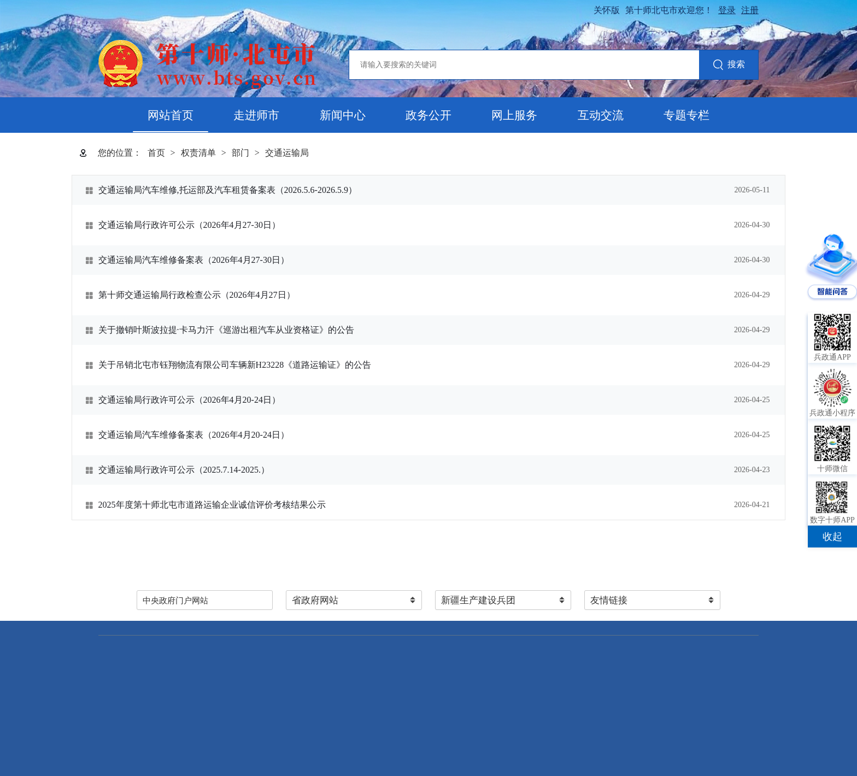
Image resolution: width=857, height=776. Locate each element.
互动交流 (601, 115)
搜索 (729, 65)
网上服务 (514, 115)
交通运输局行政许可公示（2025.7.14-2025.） (183, 469)
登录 (727, 10)
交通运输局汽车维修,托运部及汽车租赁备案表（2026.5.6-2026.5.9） (227, 190)
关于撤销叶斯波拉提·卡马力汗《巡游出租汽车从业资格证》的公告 (226, 329)
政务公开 (428, 115)
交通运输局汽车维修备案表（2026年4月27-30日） (193, 259)
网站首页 (170, 115)
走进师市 (256, 115)
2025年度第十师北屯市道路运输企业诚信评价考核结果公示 (212, 504)
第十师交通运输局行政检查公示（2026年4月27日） (196, 294)
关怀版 (607, 10)
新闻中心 (343, 115)
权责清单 (198, 152)
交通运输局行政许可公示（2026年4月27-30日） (189, 225)
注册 (750, 10)
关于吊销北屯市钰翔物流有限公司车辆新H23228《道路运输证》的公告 (235, 364)
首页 (156, 152)
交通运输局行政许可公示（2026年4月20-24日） (189, 399)
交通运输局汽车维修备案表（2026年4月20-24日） (193, 434)
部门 (240, 152)
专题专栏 (686, 115)
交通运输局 (287, 152)
